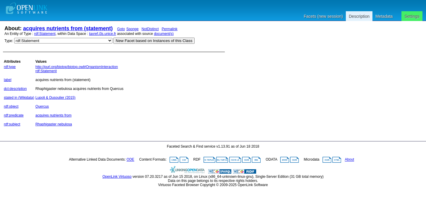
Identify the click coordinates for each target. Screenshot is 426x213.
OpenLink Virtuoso (117, 177)
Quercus (42, 106)
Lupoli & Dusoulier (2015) (55, 98)
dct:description (15, 89)
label (7, 80)
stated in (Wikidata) (19, 98)
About (349, 160)
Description (359, 16)
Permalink (170, 29)
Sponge (132, 29)
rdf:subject (12, 124)
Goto (121, 29)
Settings (411, 16)
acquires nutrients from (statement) (68, 28)
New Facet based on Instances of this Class (154, 40)
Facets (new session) (323, 16)
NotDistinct (150, 29)
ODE (130, 160)
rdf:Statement (45, 34)
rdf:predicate (14, 115)
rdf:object (11, 106)
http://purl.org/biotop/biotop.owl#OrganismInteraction (77, 67)
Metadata (384, 16)
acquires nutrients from (54, 115)
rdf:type (10, 67)
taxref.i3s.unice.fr (102, 34)
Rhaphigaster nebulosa (54, 124)
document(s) (164, 34)
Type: (8, 41)
